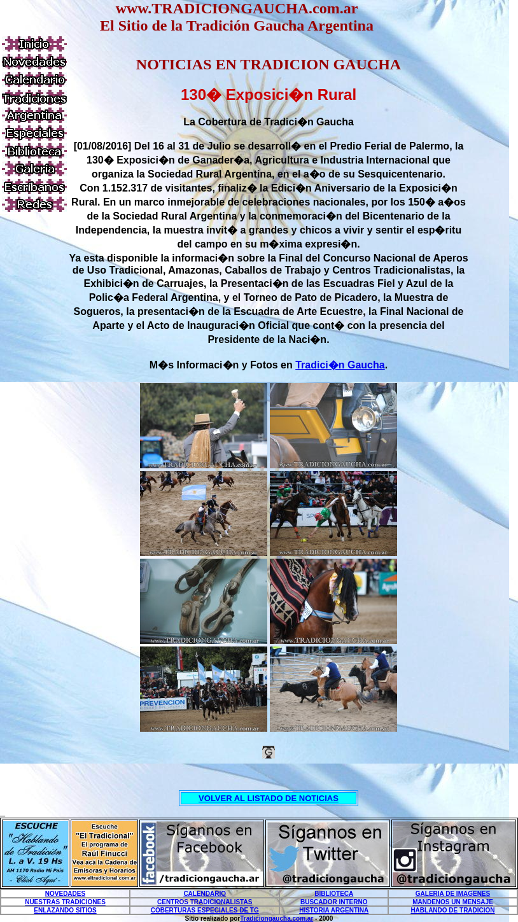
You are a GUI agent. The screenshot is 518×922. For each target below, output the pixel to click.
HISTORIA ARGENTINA (333, 910)
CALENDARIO (204, 893)
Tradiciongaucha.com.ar (276, 918)
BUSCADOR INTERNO (334, 901)
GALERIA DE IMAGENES (453, 893)
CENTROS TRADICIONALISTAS (204, 901)
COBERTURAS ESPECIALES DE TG (205, 910)
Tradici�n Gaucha (339, 365)
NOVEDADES (65, 893)
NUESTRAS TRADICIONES (65, 901)
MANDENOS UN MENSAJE (452, 901)
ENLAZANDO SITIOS (65, 910)
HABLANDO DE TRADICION (452, 910)
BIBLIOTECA (333, 893)
